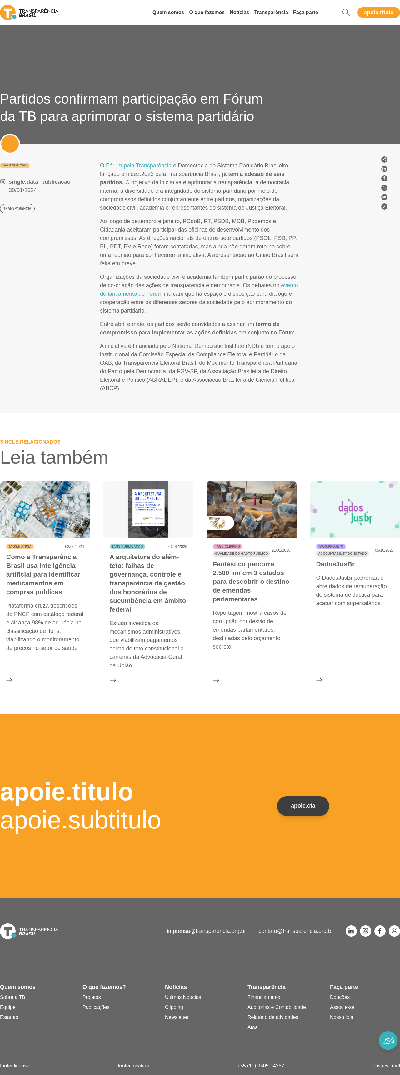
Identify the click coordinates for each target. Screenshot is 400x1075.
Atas (253, 1027)
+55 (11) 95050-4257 (261, 1065)
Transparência (271, 12)
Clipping (174, 1007)
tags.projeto (330, 546)
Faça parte (305, 12)
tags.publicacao (127, 546)
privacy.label (386, 1065)
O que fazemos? (104, 987)
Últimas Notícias (183, 997)
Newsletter (177, 1017)
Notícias (239, 12)
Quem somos (168, 12)
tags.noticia (20, 546)
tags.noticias (15, 165)
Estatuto (9, 1017)
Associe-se (342, 1007)
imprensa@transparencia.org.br (206, 931)
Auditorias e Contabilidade (277, 1007)
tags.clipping (227, 546)
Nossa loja (341, 1017)
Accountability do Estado (342, 553)
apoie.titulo (379, 12)
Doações (340, 997)
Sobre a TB (12, 997)
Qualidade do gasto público (241, 553)
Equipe (8, 1007)
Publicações (95, 1007)
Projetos (91, 997)
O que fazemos (207, 12)
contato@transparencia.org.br (296, 931)
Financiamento (264, 997)
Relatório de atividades (273, 1017)
